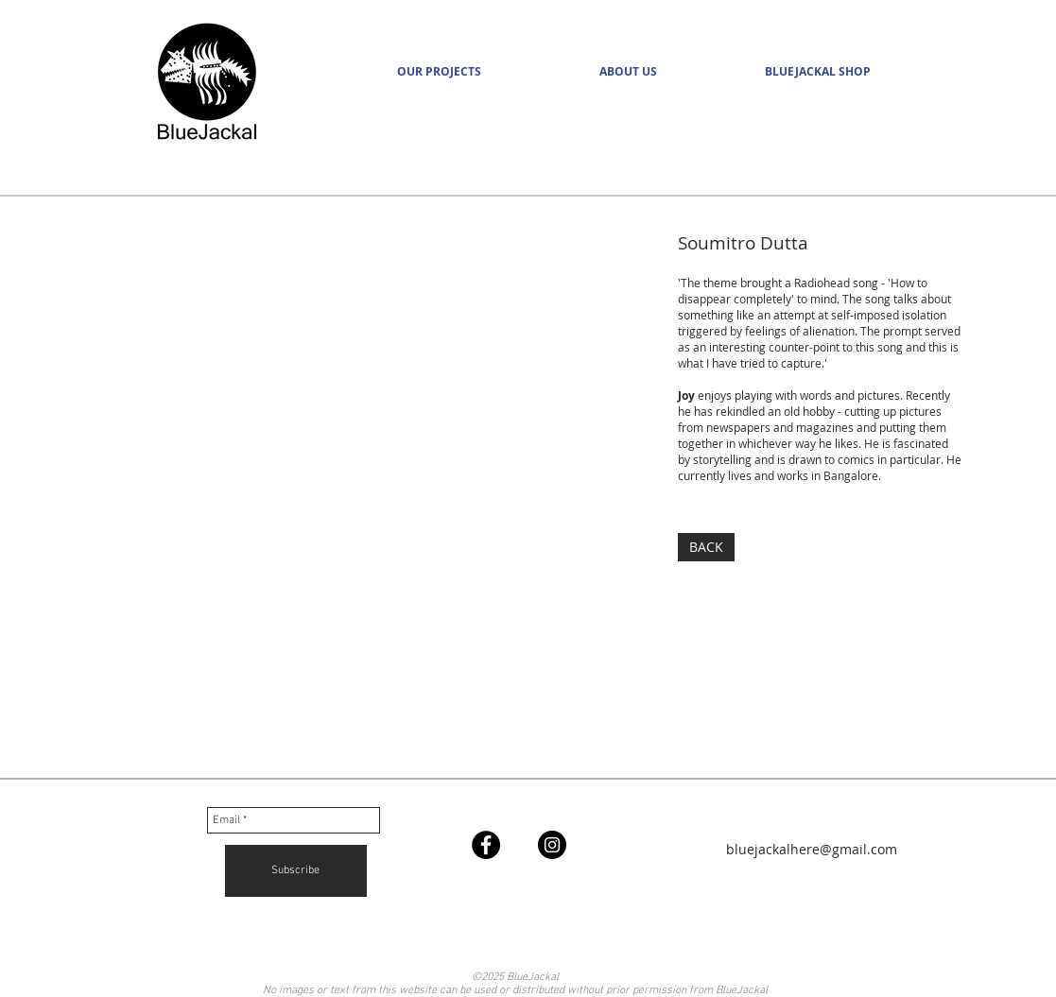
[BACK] (706, 547)
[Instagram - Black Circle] (552, 845)
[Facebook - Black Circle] (486, 845)
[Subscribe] (296, 871)
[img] (360, 510)
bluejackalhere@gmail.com (811, 849)
